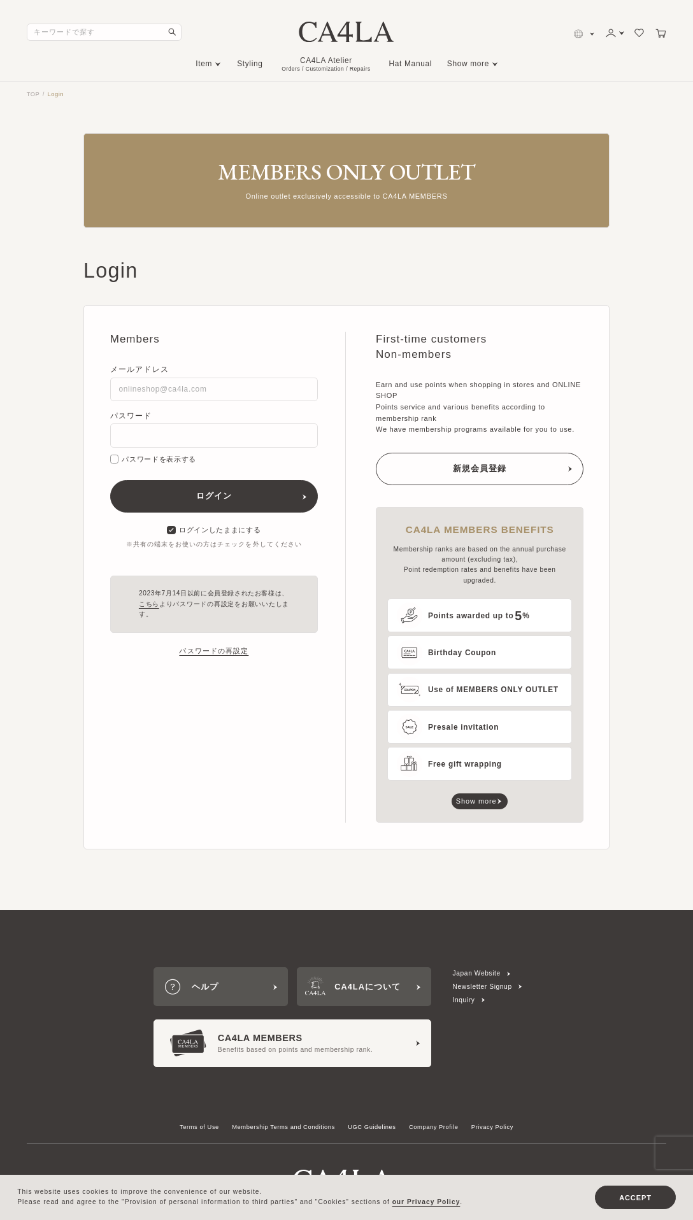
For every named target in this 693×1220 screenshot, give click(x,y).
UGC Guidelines (372, 1127)
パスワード (131, 415)
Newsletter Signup (482, 986)
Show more (468, 63)
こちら (149, 603)
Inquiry (464, 1000)
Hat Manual (410, 63)
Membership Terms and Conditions (283, 1127)
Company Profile (434, 1127)
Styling (249, 63)
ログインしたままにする (214, 530)
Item (204, 63)
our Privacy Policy (426, 1201)
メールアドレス (139, 369)
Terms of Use (199, 1127)
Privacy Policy (492, 1127)
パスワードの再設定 (213, 651)
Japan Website (477, 973)
